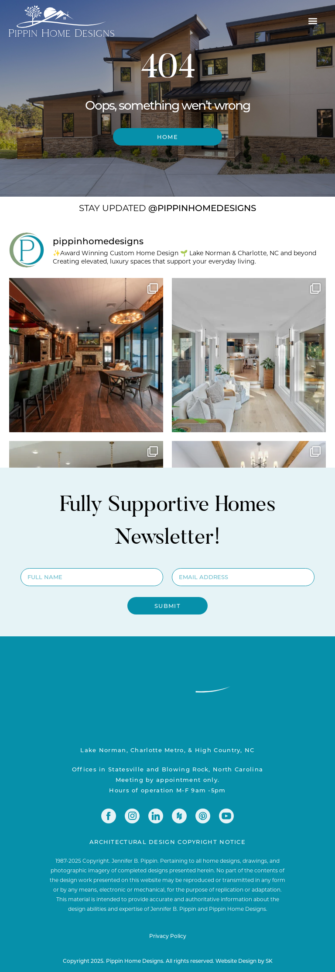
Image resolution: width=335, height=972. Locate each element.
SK (269, 960)
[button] (313, 21)
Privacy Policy (167, 935)
